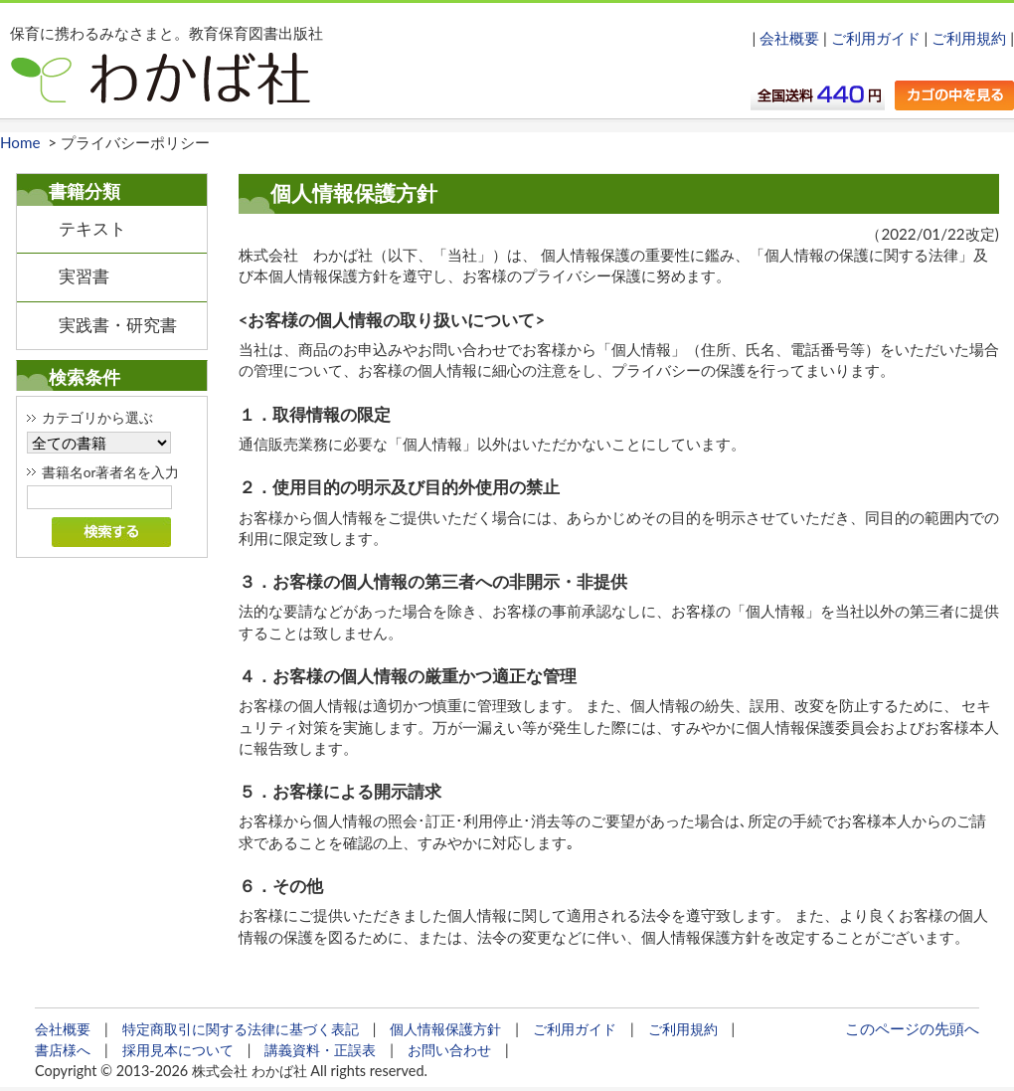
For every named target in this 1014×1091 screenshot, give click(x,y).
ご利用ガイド (876, 38)
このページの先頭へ (912, 1028)
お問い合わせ (449, 1049)
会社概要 (789, 38)
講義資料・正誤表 (320, 1049)
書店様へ (62, 1049)
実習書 (84, 276)
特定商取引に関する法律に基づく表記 (240, 1028)
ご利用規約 (968, 38)
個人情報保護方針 (445, 1028)
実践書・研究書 (118, 325)
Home (20, 142)
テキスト (92, 229)
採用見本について (178, 1049)
